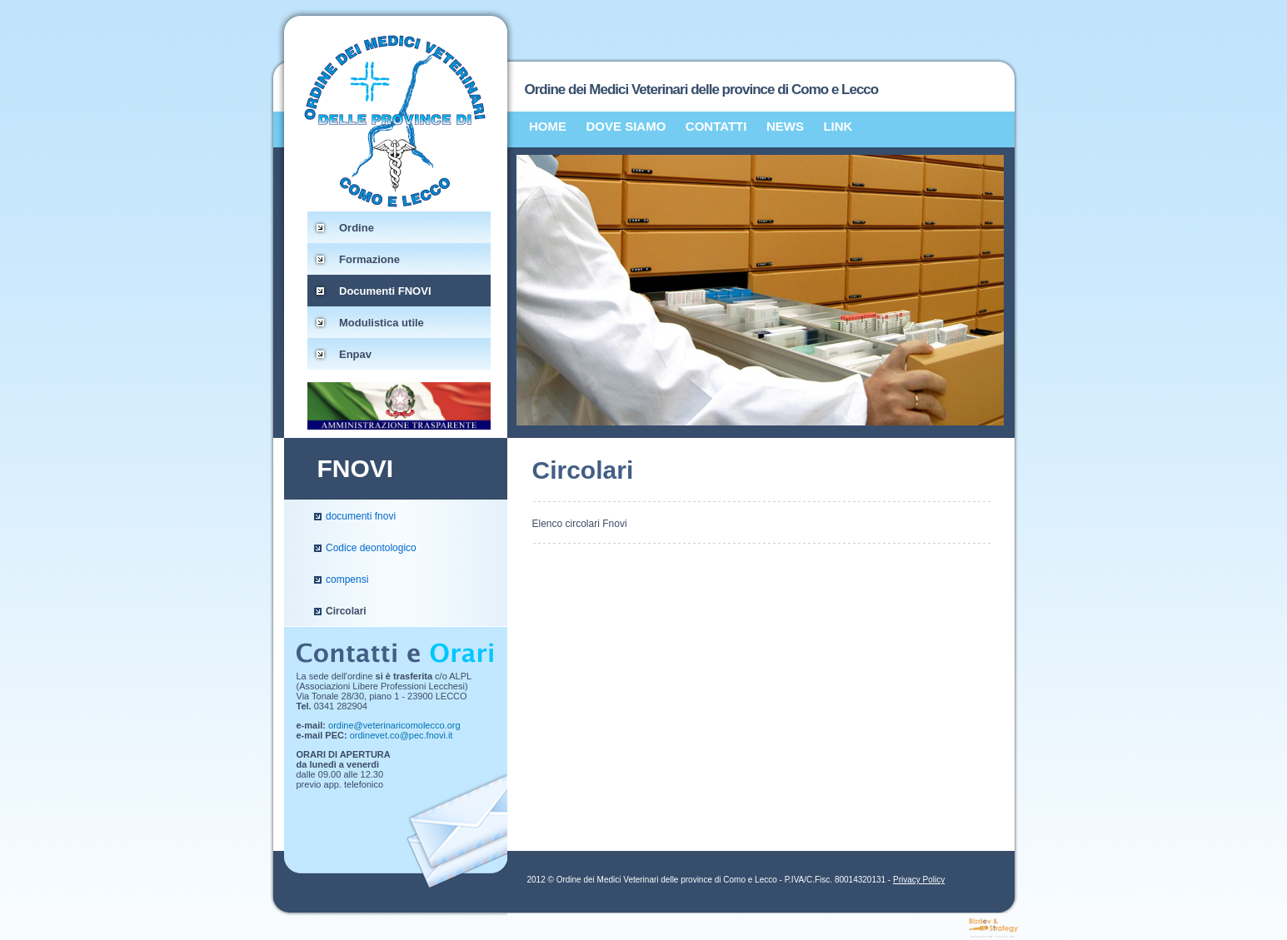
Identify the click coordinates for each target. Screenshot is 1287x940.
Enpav (355, 354)
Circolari (346, 611)
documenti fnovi (361, 516)
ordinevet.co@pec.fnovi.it (401, 735)
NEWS (785, 126)
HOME (547, 126)
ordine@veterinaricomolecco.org (394, 725)
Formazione (369, 259)
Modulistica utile (381, 322)
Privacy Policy (919, 879)
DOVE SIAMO (626, 126)
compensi (347, 579)
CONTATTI (716, 126)
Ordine (356, 227)
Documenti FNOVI (385, 291)
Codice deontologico (371, 548)
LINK (837, 126)
